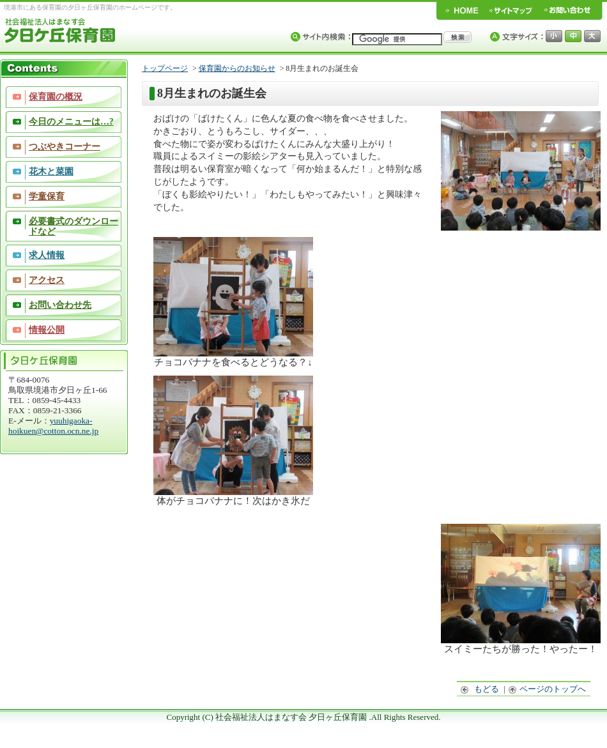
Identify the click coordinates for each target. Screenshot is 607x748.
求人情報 (47, 255)
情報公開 (47, 330)
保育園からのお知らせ (237, 68)
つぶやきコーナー (64, 146)
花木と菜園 (51, 171)
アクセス (47, 280)
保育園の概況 (55, 97)
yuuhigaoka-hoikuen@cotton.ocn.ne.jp (53, 426)
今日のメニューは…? (71, 121)
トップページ (165, 68)
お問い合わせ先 (60, 305)
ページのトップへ (547, 689)
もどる (480, 689)
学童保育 (47, 196)
